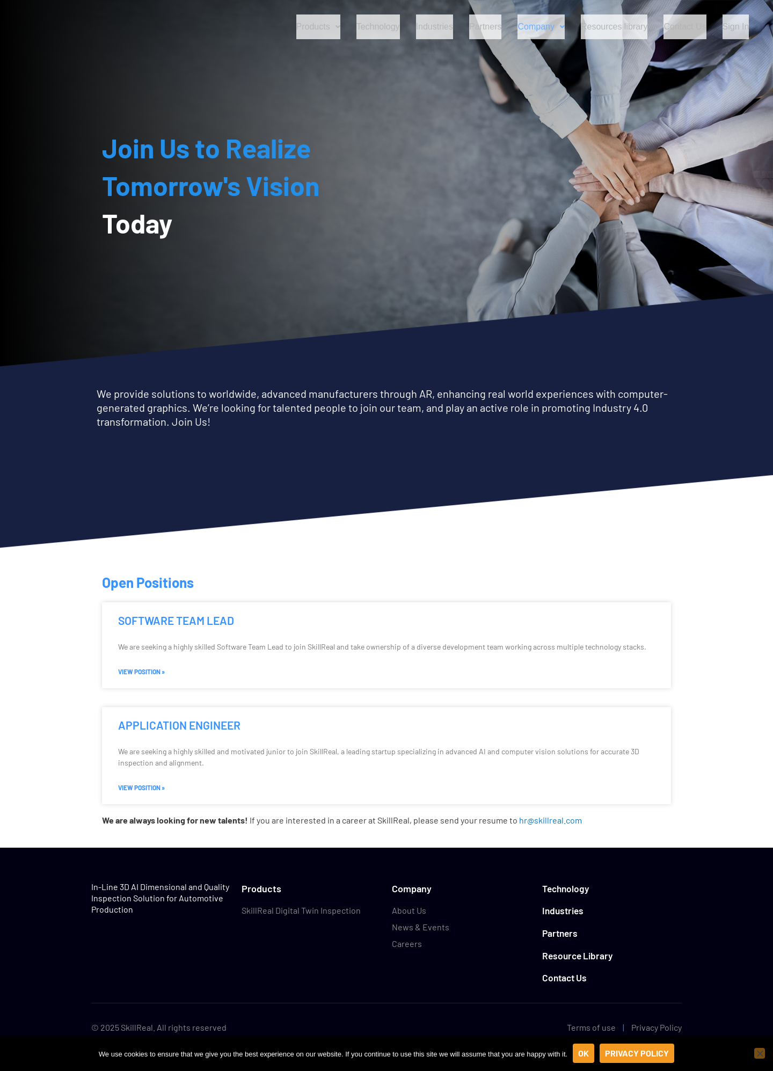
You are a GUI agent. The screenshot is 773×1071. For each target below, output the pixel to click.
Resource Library (579, 955)
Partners (488, 26)
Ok (583, 1053)
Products (317, 26)
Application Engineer (179, 725)
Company (543, 26)
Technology (378, 26)
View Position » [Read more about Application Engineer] (141, 787)
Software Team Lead (176, 620)
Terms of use (591, 1027)
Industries (436, 26)
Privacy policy (637, 1053)
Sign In (736, 26)
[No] (759, 1053)
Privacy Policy (656, 1027)
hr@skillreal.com (550, 820)
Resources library (616, 26)
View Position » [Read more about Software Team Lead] (141, 671)
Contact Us (687, 26)
